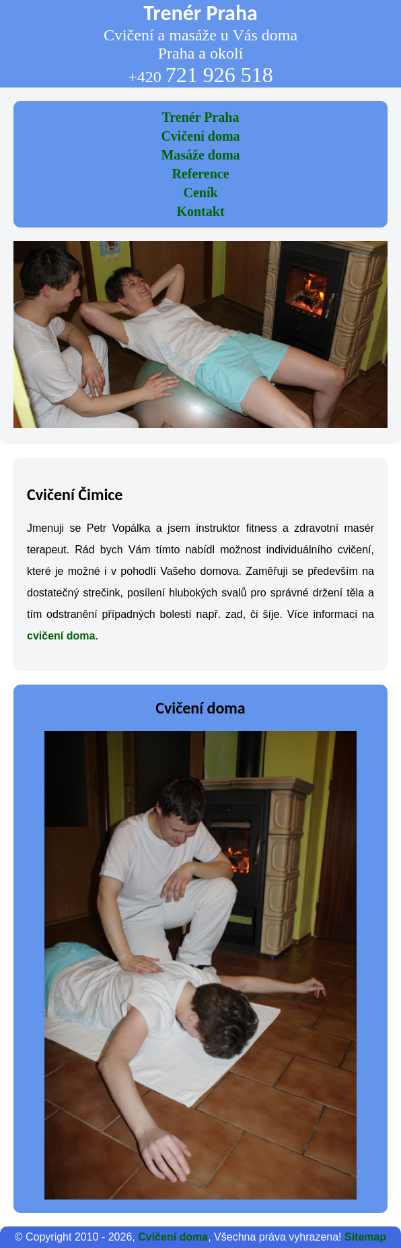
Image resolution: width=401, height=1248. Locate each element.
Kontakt (200, 211)
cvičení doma (61, 636)
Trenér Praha (201, 117)
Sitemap (365, 1237)
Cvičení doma (200, 136)
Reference (200, 173)
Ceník (200, 192)
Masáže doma (200, 154)
